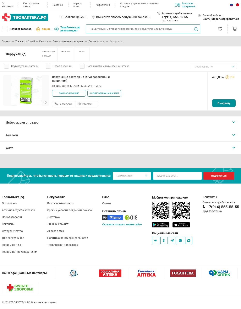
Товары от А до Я (12, 244)
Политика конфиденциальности (67, 237)
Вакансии (8, 224)
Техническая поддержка (62, 244)
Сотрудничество (12, 230)
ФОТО (82, 52)
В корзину (223, 103)
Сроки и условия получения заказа (69, 210)
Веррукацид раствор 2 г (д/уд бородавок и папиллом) (81, 79)
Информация (103, 4)
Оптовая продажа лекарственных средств (139, 5)
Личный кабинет (57, 224)
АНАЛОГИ (65, 52)
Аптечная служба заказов (18, 210)
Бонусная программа (185, 5)
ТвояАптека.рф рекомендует (67, 29)
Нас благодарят (12, 217)
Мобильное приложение (170, 197)
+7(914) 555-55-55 (175, 17)
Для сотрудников (13, 237)
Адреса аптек (77, 5)
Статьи (106, 203)
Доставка (57, 4)
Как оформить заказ (31, 5)
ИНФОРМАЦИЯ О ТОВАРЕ (48, 54)
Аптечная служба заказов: (177, 13)
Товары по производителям (19, 251)
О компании (7, 5)
